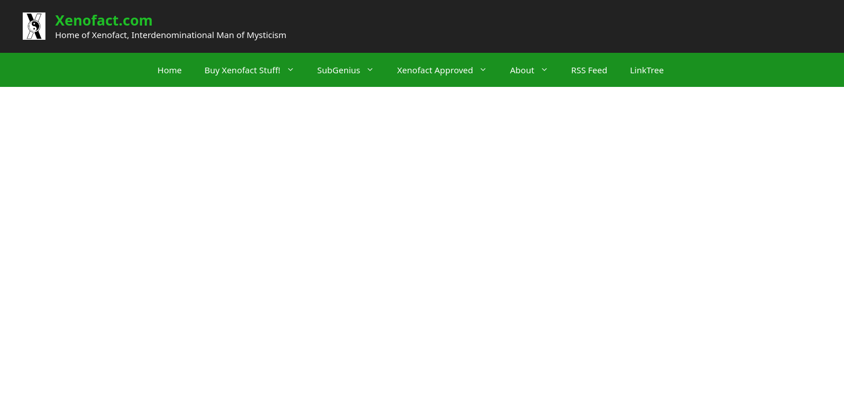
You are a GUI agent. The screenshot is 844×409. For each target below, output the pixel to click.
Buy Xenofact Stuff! (255, 70)
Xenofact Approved (448, 70)
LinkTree (646, 70)
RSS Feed (589, 70)
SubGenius (351, 70)
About (535, 70)
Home (169, 70)
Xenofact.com (104, 20)
